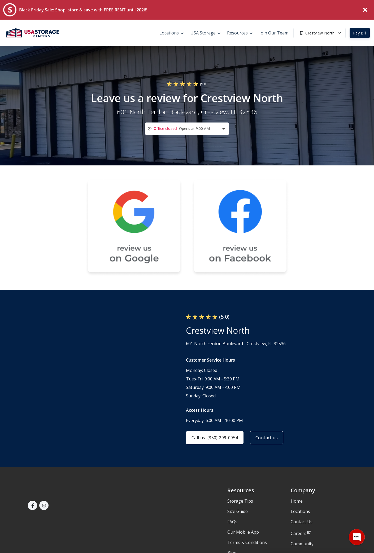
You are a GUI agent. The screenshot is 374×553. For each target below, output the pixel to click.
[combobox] (187, 128)
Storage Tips (240, 501)
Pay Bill (359, 33)
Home (297, 501)
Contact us (266, 438)
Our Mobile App (243, 532)
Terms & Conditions (247, 542)
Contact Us (301, 522)
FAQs (232, 522)
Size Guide (237, 511)
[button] (32, 505)
